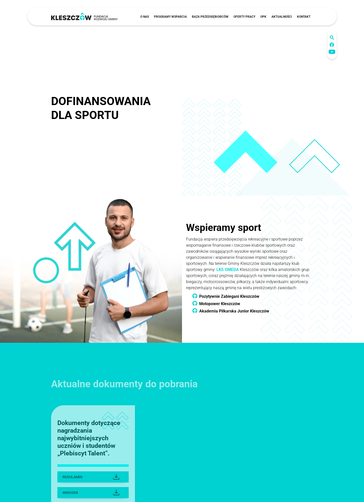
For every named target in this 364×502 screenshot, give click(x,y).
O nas (144, 16)
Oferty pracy (244, 16)
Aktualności (281, 16)
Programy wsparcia (170, 16)
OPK (263, 16)
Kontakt (303, 16)
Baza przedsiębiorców (210, 16)
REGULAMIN (91, 484)
